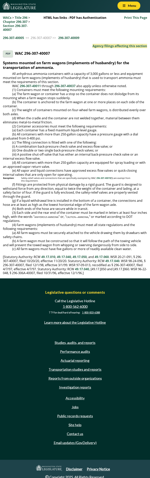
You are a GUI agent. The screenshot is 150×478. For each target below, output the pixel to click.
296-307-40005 (13, 38)
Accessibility (75, 398)
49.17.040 (64, 257)
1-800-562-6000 (75, 306)
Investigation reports (75, 387)
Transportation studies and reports (75, 369)
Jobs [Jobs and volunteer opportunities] (75, 407)
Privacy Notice (98, 469)
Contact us (75, 434)
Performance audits (75, 351)
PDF (8, 53)
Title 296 (21, 18)
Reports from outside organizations (75, 378)
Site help (75, 425)
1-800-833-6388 (91, 312)
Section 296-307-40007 (15, 28)
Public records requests (75, 416)
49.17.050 (80, 257)
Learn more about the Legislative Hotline (75, 322)
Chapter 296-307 (15, 22)
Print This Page (135, 18)
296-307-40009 (68, 38)
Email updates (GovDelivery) (75, 443)
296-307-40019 (103, 178)
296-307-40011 (30, 86)
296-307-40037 (64, 86)
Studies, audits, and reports (75, 342)
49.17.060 (102, 257)
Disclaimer (74, 469)
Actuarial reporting (75, 360)
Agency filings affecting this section (120, 46)
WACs (7, 18)
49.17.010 (48, 257)
